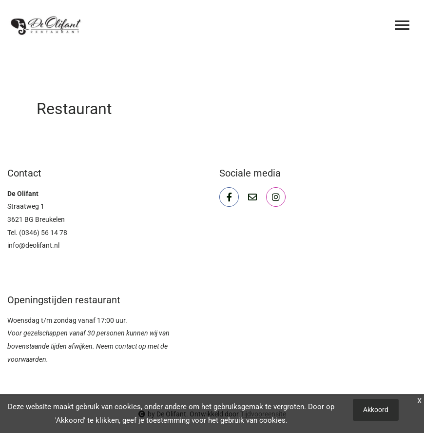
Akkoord (375, 409)
